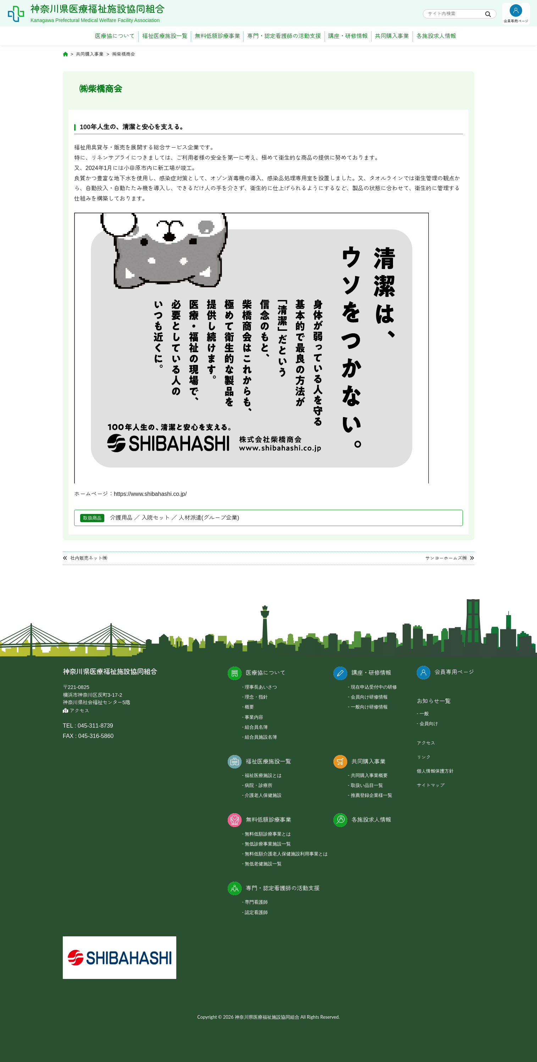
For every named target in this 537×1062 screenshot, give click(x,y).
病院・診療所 (258, 785)
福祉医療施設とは (263, 775)
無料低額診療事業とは (268, 834)
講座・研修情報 (348, 36)
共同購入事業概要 (369, 775)
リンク (424, 757)
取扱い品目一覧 (367, 785)
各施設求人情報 (436, 36)
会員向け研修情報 (369, 697)
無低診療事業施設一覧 (268, 844)
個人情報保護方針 (435, 771)
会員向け (429, 723)
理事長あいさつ (261, 687)
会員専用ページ (454, 672)
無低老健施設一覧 (263, 863)
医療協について (115, 36)
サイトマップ (430, 785)
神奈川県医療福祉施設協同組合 (98, 9)
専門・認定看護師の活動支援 (284, 36)
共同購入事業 (392, 36)
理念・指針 (256, 697)
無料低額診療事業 (217, 36)
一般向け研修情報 (369, 707)
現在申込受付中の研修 (374, 687)
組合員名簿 (256, 727)
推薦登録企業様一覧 (371, 795)
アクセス (76, 710)
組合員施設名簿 (261, 737)
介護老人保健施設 (263, 795)
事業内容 (254, 717)
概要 (249, 707)
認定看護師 (256, 912)
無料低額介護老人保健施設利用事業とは (286, 853)
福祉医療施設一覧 (165, 36)
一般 (424, 713)
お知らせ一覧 (434, 701)
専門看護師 (256, 902)
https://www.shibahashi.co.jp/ (150, 494)
